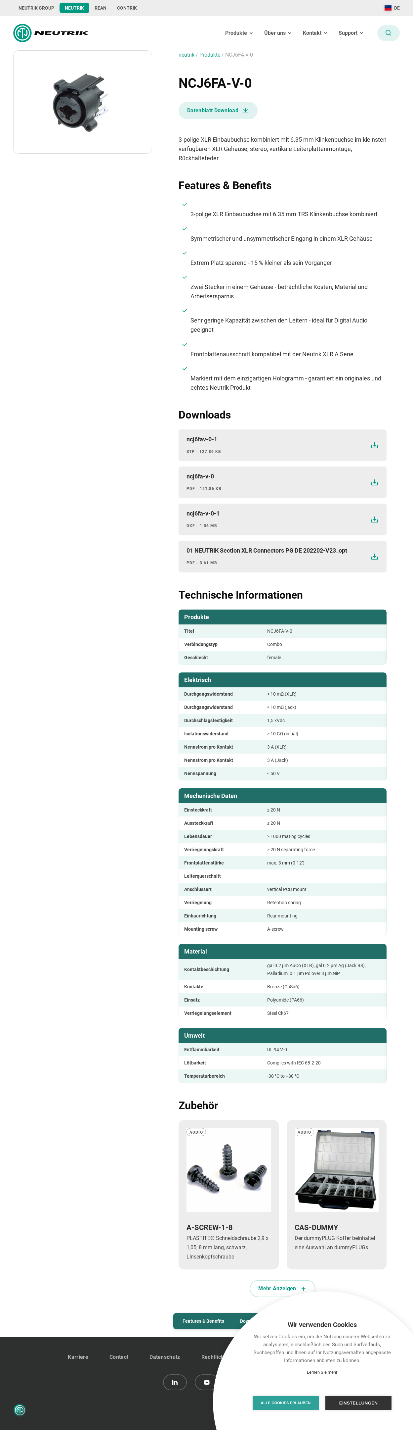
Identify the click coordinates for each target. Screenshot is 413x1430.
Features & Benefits (203, 1321)
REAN (100, 8)
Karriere (78, 1357)
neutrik (187, 55)
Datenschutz (164, 1357)
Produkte (210, 55)
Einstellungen (358, 1403)
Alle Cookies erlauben (286, 1403)
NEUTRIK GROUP (36, 8)
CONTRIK (127, 8)
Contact (118, 1357)
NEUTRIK (74, 8)
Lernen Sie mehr (322, 1372)
